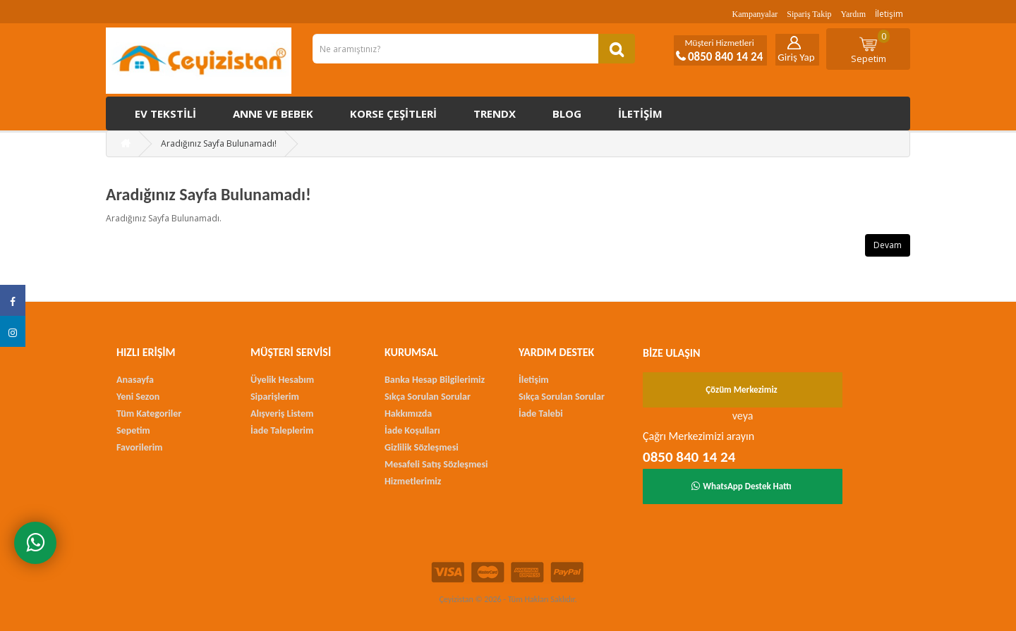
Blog (566, 113)
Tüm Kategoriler (148, 413)
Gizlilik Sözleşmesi (422, 447)
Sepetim (870, 47)
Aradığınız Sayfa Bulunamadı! (219, 143)
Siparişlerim (274, 397)
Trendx (494, 113)
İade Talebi (541, 413)
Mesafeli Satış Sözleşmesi (436, 464)
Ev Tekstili (165, 113)
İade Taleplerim (281, 430)
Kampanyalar (755, 14)
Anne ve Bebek (273, 113)
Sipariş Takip (809, 14)
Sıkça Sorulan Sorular (428, 397)
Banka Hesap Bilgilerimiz (435, 380)
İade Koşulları (412, 430)
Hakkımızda (408, 413)
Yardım (853, 14)
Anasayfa (135, 380)
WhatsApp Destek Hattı (741, 486)
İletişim (889, 14)
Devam (887, 245)
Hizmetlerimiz (413, 481)
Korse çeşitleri (393, 113)
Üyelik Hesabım (282, 380)
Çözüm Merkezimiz (742, 389)
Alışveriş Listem (281, 413)
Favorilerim (139, 447)
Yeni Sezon (137, 397)
